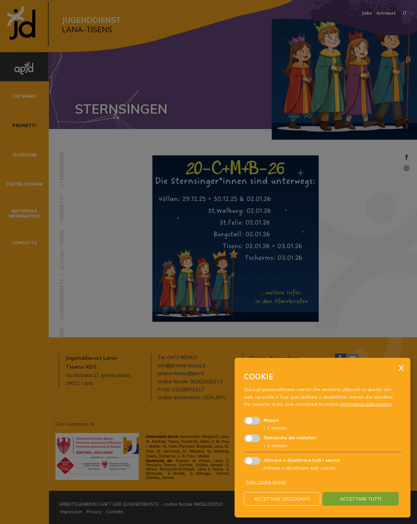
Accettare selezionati (282, 499)
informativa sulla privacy (365, 404)
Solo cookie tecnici (266, 482)
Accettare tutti (360, 499)
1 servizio (275, 428)
